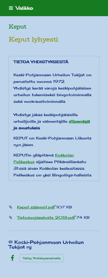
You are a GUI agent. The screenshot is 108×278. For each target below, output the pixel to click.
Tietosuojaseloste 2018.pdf (46, 217)
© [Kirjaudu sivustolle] (11, 242)
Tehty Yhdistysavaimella (41, 258)
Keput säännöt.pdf (36, 207)
